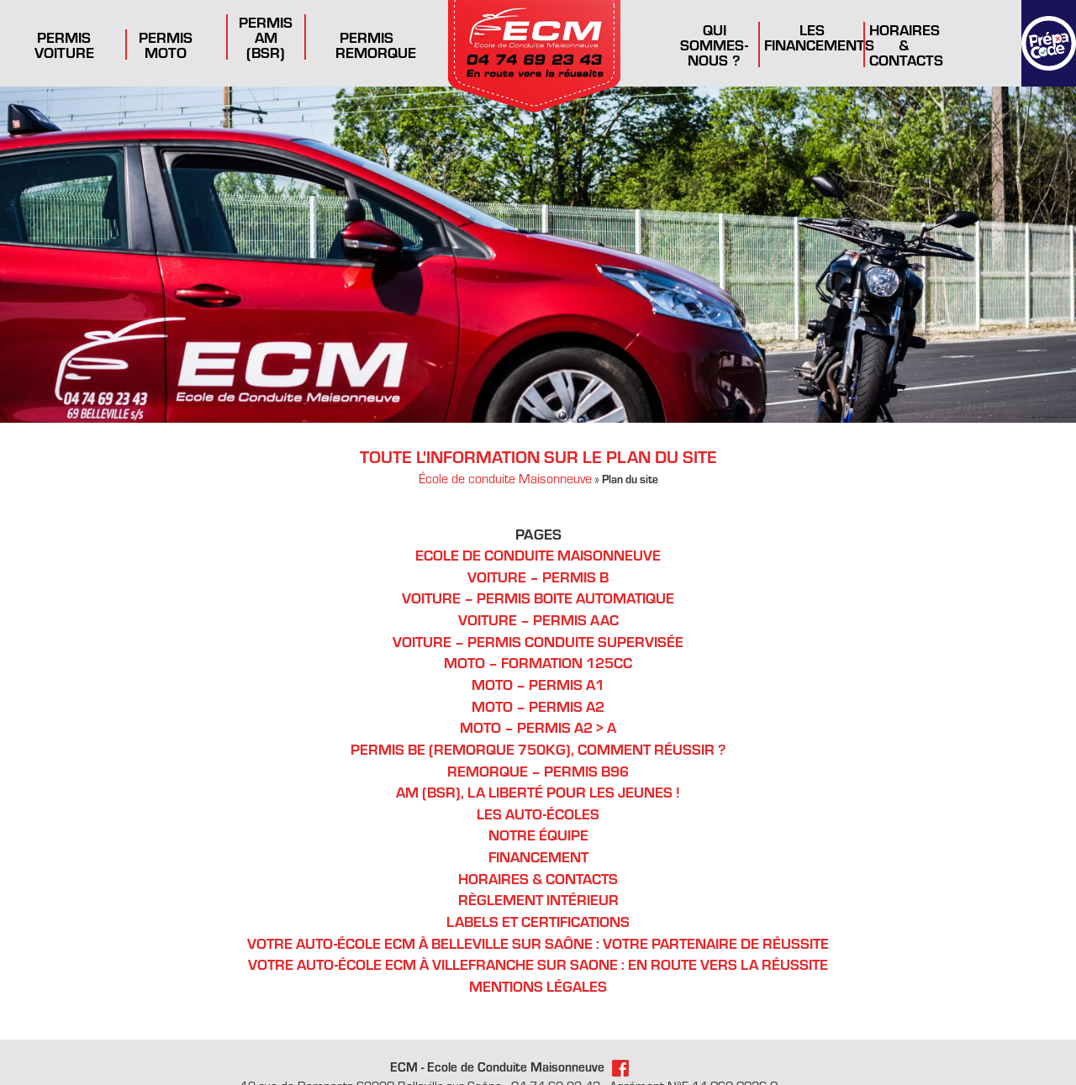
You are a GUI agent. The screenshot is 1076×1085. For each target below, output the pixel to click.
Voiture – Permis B (538, 576)
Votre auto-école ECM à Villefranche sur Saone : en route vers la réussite (538, 955)
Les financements (818, 36)
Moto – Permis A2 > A (538, 724)
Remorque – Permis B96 (538, 766)
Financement (538, 850)
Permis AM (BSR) (266, 36)
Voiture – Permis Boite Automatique (538, 597)
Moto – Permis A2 (538, 703)
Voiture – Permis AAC (538, 618)
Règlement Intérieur (538, 892)
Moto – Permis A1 (538, 682)
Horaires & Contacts (905, 43)
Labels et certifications (538, 913)
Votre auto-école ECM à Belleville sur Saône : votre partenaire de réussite (538, 934)
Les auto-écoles (538, 808)
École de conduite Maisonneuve (505, 478)
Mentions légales (538, 977)
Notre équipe (538, 829)
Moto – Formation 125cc (538, 661)
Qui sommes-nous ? (714, 43)
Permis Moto (166, 43)
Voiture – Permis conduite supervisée (538, 639)
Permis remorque (374, 43)
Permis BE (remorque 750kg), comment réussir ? (538, 745)
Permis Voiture (64, 43)
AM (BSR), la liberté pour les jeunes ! (538, 787)
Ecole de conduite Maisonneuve (538, 555)
